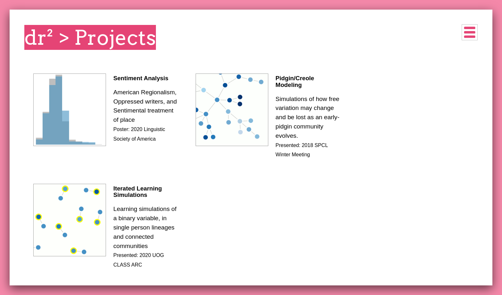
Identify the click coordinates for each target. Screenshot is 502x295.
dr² (39, 37)
